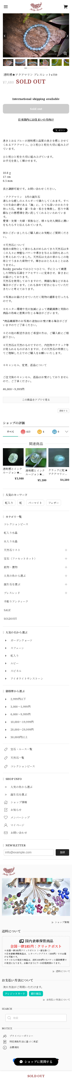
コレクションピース (16, 524)
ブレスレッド (12, 593)
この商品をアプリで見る (36, 399)
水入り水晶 (11, 541)
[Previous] (5, 36)
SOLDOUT (10, 618)
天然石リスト (12, 550)
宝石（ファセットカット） (20, 558)
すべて (10, 431)
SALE (7, 610)
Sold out (36, 109)
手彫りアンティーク (16, 601)
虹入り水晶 (11, 533)
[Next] (67, 36)
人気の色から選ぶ (15, 576)
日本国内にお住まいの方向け (36, 119)
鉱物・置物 (11, 567)
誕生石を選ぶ (12, 584)
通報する (63, 410)
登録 (62, 852)
